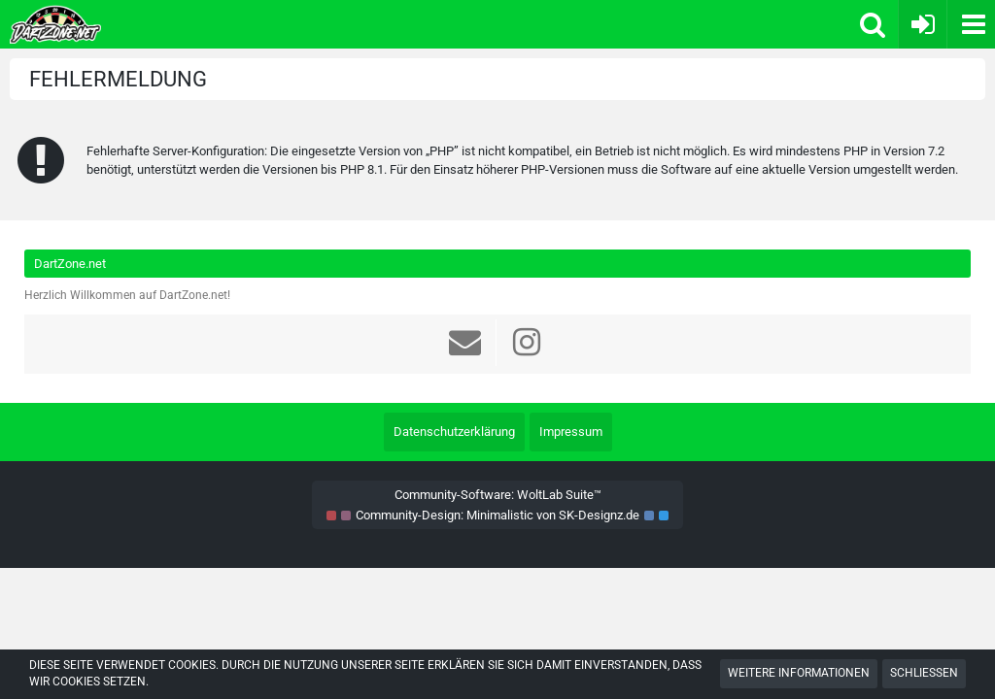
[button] (970, 24)
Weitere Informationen (799, 673)
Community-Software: (498, 494)
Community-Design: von (497, 515)
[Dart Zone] (244, 24)
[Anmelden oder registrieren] (923, 24)
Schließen (924, 673)
